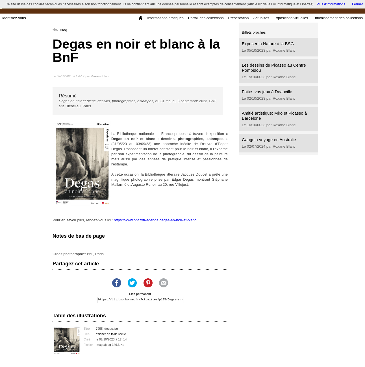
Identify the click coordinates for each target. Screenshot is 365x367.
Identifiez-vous (14, 18)
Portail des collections (206, 18)
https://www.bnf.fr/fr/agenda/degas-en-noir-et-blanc (155, 220)
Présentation (238, 18)
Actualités (261, 18)
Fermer (357, 4)
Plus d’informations (331, 4)
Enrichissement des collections (337, 18)
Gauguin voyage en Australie (269, 139)
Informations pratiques (165, 18)
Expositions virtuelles (291, 18)
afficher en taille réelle (111, 334)
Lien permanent (140, 294)
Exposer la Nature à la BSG (268, 43)
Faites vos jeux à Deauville (267, 91)
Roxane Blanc (100, 76)
